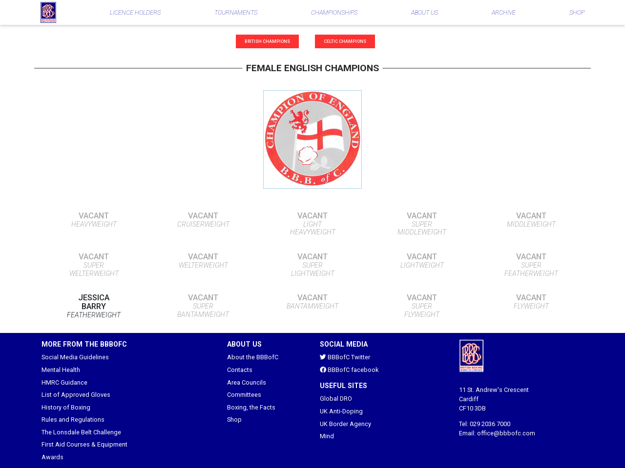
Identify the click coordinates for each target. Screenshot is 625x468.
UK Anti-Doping (341, 411)
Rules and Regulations (73, 419)
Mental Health (61, 369)
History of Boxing (66, 407)
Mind (327, 436)
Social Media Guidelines (75, 357)
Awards (52, 457)
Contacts (239, 369)
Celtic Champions (345, 41)
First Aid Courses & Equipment (84, 444)
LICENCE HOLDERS (135, 12)
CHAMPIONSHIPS (334, 12)
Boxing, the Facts (251, 407)
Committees (244, 394)
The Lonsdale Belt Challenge (81, 432)
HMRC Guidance (64, 382)
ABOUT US (424, 12)
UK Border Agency (345, 424)
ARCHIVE (504, 12)
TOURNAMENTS (235, 12)
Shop (234, 419)
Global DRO (336, 398)
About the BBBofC (252, 357)
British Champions (267, 41)
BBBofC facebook (349, 369)
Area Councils (246, 382)
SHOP (576, 12)
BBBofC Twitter (345, 357)
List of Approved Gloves (76, 394)
